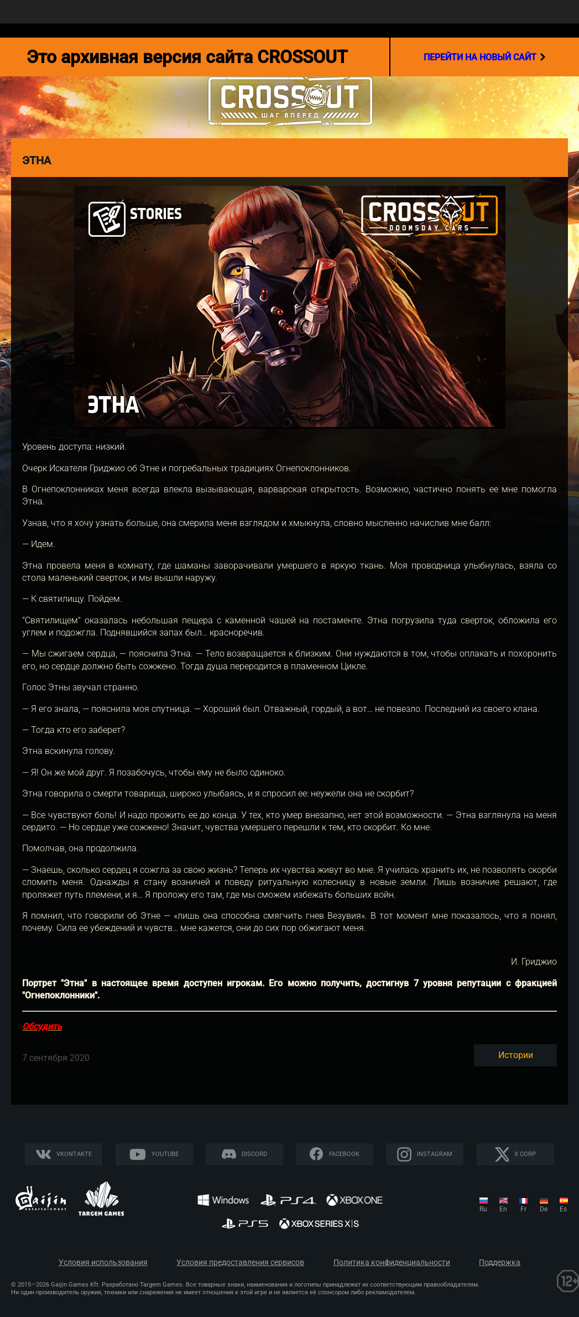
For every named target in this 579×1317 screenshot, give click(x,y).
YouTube (165, 1154)
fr (523, 1209)
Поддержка (499, 1262)
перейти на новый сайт (485, 57)
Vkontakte (74, 1154)
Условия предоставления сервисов (240, 1262)
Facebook (344, 1154)
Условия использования (103, 1262)
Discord (254, 1154)
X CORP (525, 1154)
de (543, 1209)
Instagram (434, 1154)
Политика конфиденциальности (391, 1262)
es (563, 1209)
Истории (515, 1055)
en (503, 1209)
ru (483, 1209)
